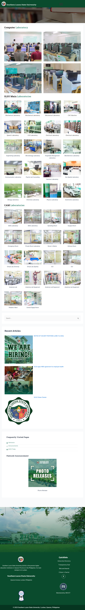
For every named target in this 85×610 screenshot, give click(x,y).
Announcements (13, 445)
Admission (11, 442)
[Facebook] (63, 576)
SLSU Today (12, 449)
